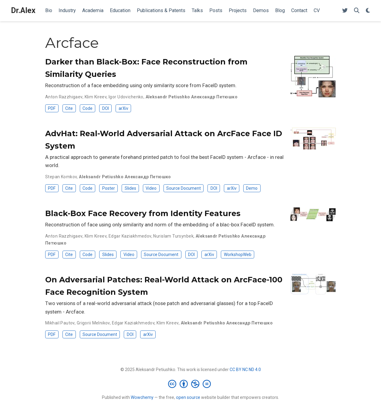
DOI (105, 108)
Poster (108, 188)
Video (151, 188)
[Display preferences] (368, 10)
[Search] (356, 10)
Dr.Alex (23, 10)
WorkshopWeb (237, 254)
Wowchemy (142, 397)
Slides (130, 188)
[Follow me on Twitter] (345, 10)
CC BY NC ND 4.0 (245, 369)
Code (88, 108)
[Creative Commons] (190, 384)
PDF (52, 108)
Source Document (183, 188)
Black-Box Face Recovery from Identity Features (143, 213)
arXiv (123, 108)
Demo (252, 188)
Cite (69, 108)
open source (188, 397)
